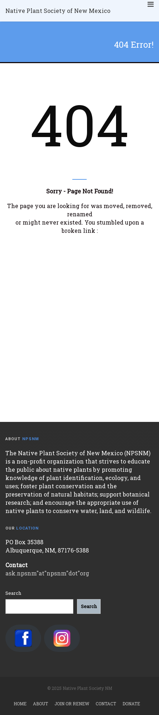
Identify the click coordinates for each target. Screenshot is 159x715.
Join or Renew (71, 703)
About (40, 703)
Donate (131, 703)
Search (13, 593)
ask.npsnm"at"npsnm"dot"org (47, 573)
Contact (106, 703)
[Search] (89, 606)
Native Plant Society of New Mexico (57, 10)
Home (20, 703)
